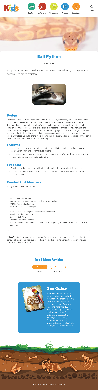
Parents (61, 387)
